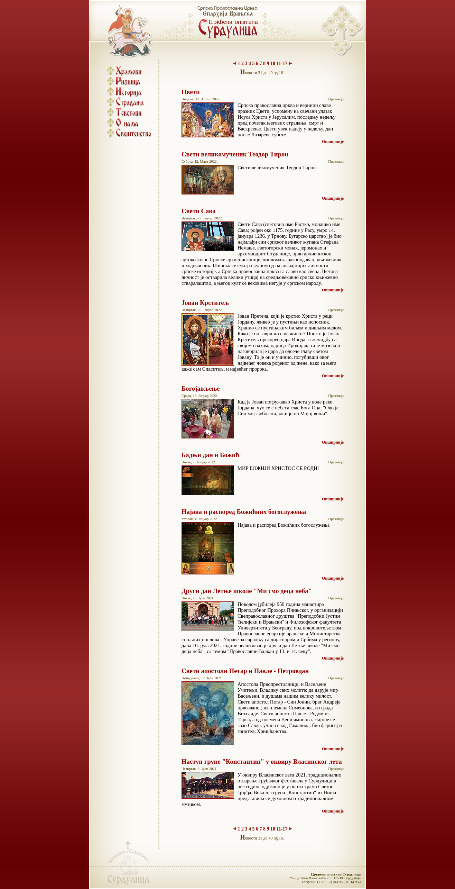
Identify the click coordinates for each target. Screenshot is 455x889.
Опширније (333, 141)
